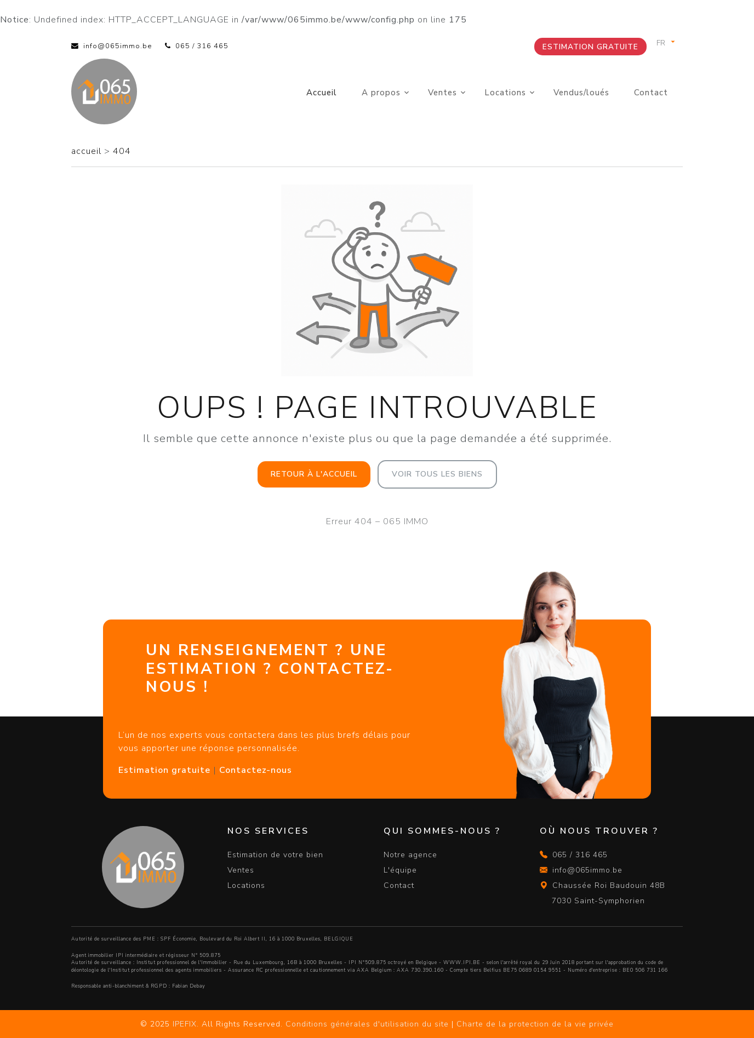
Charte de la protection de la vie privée (535, 1024)
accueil (87, 151)
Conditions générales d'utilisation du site (367, 1024)
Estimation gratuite (590, 47)
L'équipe (400, 870)
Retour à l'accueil (314, 474)
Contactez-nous (255, 770)
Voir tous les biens (437, 474)
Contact (651, 92)
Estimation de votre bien (275, 855)
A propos (381, 92)
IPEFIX (185, 1024)
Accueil (321, 92)
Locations (505, 92)
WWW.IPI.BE (462, 962)
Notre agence (410, 855)
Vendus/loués (581, 92)
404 (122, 151)
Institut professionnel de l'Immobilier (181, 962)
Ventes (442, 92)
